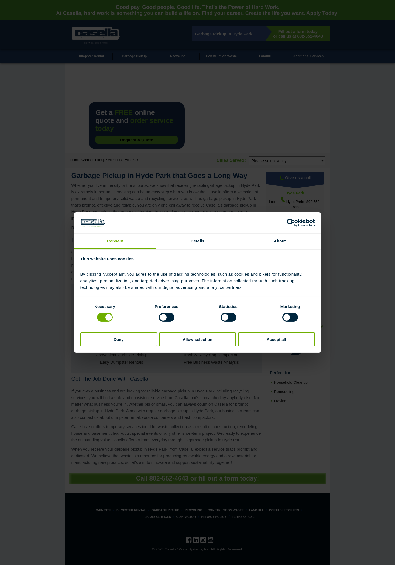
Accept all (276, 339)
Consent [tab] (115, 241)
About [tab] (280, 241)
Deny (119, 339)
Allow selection (197, 339)
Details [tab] (197, 241)
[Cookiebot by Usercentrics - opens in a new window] (291, 223)
